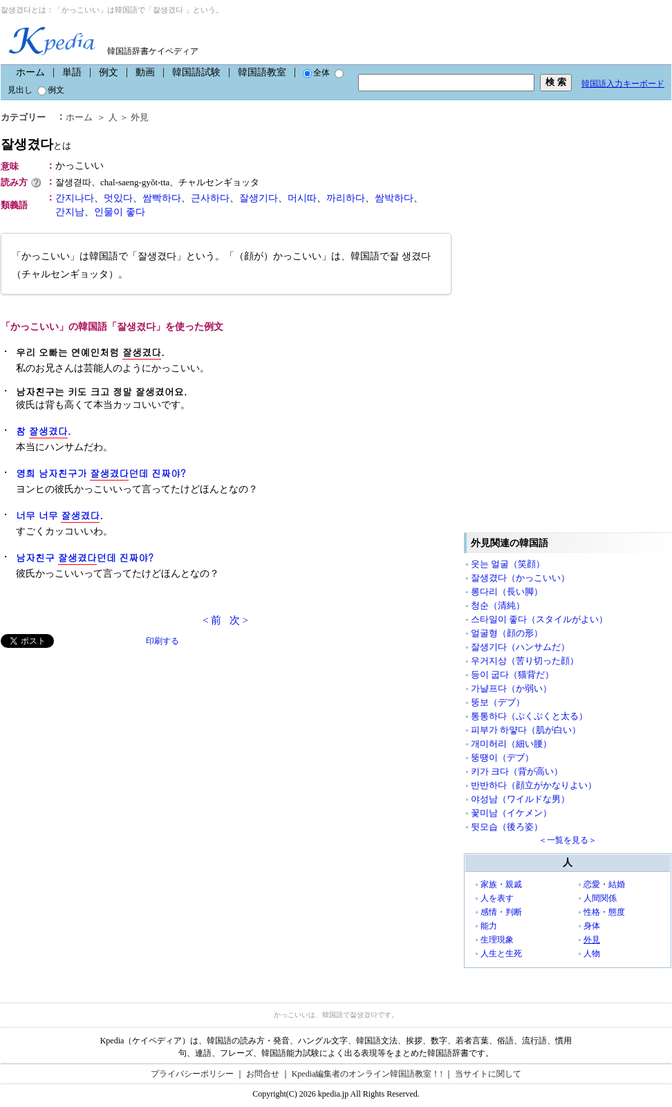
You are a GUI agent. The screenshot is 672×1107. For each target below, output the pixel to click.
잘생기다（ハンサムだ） (520, 647)
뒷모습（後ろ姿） (507, 826)
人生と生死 (501, 953)
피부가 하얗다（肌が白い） (526, 730)
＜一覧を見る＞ (568, 840)
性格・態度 (604, 912)
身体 (592, 926)
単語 (72, 72)
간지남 (69, 212)
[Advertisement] (104, 744)
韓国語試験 (196, 72)
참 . (43, 431)
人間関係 (600, 898)
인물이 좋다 (119, 212)
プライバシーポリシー (192, 1074)
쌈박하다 (394, 198)
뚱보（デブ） (498, 702)
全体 (316, 72)
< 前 (212, 620)
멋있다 (118, 198)
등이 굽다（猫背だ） (512, 674)
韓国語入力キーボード (622, 84)
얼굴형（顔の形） (507, 633)
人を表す (497, 898)
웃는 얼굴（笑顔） (508, 564)
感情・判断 (501, 912)
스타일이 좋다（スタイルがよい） (539, 619)
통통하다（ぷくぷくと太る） (529, 716)
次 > (239, 620)
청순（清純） (498, 605)
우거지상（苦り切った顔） (525, 660)
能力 (488, 926)
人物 (592, 953)
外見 (140, 117)
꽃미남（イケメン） (511, 813)
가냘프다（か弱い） (511, 688)
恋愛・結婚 (604, 884)
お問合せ (262, 1074)
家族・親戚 (501, 884)
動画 (145, 72)
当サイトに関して (488, 1074)
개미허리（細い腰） (511, 743)
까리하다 (345, 198)
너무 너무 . (59, 515)
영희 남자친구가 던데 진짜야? (101, 473)
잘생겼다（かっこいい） (520, 578)
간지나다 (74, 198)
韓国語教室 (262, 72)
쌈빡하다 (161, 198)
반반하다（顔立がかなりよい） (534, 785)
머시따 (302, 198)
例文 (108, 72)
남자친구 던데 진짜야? (84, 557)
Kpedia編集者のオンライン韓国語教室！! (367, 1074)
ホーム (30, 72)
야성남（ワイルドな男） (520, 799)
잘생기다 (258, 198)
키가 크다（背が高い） (517, 771)
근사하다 (210, 198)
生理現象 (497, 940)
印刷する (162, 641)
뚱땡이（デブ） (502, 757)
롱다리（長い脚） (507, 591)
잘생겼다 (36, 144)
